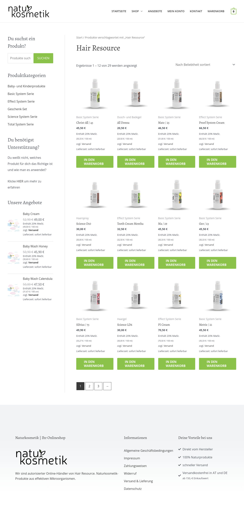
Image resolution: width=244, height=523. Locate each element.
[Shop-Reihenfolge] (204, 64)
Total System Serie (21, 124)
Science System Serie (22, 117)
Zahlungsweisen (135, 466)
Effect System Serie (21, 101)
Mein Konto (175, 11)
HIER (20, 181)
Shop (135, 11)
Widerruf (130, 473)
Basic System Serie (21, 94)
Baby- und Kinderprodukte (26, 86)
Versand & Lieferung (138, 481)
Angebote (155, 11)
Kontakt (196, 11)
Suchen (43, 58)
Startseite (119, 11)
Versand (33, 230)
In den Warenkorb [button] (94, 162)
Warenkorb (216, 11)
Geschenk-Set (17, 109)
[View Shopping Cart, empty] (233, 11)
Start (79, 37)
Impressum (132, 458)
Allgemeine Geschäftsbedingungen (148, 450)
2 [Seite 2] (89, 386)
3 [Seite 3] (98, 386)
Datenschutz (133, 489)
